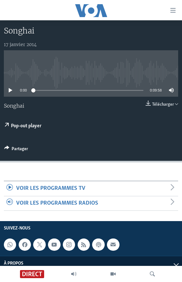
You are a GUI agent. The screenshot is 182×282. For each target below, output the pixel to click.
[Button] (16, 150)
